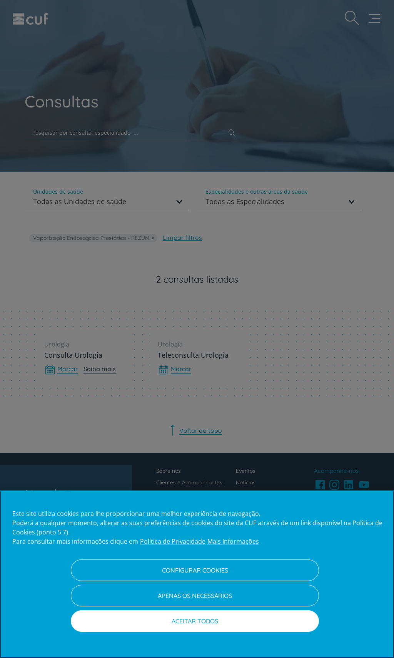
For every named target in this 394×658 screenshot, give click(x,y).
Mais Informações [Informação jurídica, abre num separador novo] (233, 541)
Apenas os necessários (195, 595)
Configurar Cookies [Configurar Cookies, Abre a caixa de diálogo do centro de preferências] (195, 570)
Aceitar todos (195, 621)
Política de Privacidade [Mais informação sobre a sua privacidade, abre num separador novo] (172, 541)
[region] (197, 574)
